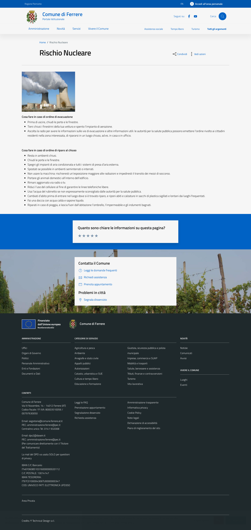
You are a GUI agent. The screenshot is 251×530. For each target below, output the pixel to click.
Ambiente (80, 353)
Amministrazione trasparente (142, 402)
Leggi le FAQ (81, 402)
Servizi (77, 28)
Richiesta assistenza (85, 418)
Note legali (133, 418)
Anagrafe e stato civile (86, 358)
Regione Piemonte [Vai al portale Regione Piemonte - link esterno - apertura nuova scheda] (33, 3)
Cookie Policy (134, 413)
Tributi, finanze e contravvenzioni (144, 374)
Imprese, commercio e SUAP (142, 358)
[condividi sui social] (179, 54)
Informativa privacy (137, 407)
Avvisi (183, 358)
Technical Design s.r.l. (43, 521)
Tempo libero (177, 29)
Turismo (195, 29)
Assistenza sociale (153, 29)
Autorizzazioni (82, 368)
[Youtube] (194, 16)
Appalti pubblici (83, 363)
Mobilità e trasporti (137, 363)
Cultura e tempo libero (86, 379)
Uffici (24, 348)
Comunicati (186, 353)
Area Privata (28, 501)
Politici (25, 358)
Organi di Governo (31, 353)
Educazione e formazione (88, 384)
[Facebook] (188, 16)
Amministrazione (38, 28)
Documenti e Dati (31, 374)
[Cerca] (222, 16)
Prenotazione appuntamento (90, 407)
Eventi (183, 385)
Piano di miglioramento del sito (143, 428)
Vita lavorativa (135, 384)
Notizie (184, 348)
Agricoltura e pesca (85, 348)
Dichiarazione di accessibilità (142, 423)
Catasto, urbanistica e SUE (89, 374)
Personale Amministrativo (35, 363)
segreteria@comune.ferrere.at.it (46, 421)
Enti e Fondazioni (31, 368)
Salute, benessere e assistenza (143, 368)
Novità (61, 28)
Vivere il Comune (98, 28)
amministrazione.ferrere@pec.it (44, 425)
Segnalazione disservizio (87, 413)
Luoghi (183, 380)
